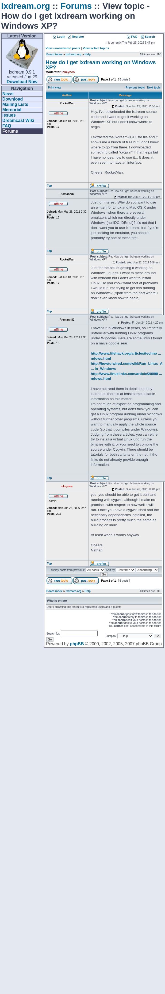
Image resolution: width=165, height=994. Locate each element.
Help (88, 54)
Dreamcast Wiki (18, 120)
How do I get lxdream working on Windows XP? (101, 64)
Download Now (22, 81)
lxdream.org (25, 6)
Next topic (153, 87)
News (8, 93)
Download (12, 99)
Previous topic (135, 87)
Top (49, 185)
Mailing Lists (15, 104)
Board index (55, 54)
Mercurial (11, 110)
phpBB (77, 644)
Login (59, 36)
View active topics (96, 48)
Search (148, 36)
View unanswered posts (63, 48)
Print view (54, 87)
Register (76, 36)
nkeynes (69, 72)
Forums (76, 6)
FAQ (6, 126)
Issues (9, 115)
